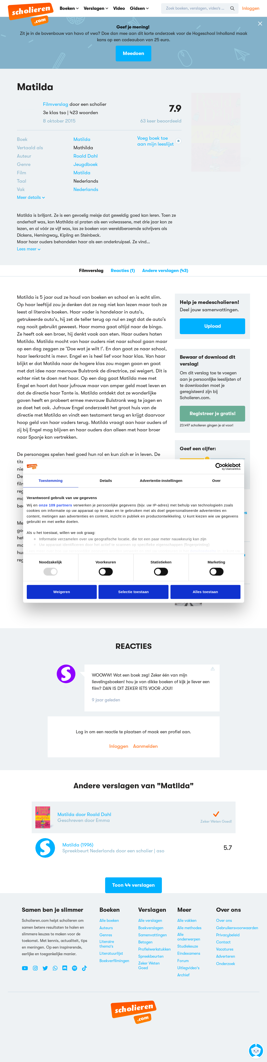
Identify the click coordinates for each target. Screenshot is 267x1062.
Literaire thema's (106, 944)
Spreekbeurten (151, 956)
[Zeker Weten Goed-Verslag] (216, 814)
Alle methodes (189, 928)
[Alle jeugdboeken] (85, 164)
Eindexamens (188, 953)
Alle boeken (109, 920)
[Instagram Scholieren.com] (37, 970)
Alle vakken (187, 920)
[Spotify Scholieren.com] (76, 970)
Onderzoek (225, 964)
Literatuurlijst (111, 953)
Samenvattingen (152, 935)
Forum (183, 961)
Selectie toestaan (133, 592)
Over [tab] (216, 480)
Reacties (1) (123, 270)
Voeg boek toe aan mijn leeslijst (159, 141)
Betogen (145, 942)
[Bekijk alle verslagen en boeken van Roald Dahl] (85, 156)
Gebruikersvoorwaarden (237, 928)
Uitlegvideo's (188, 968)
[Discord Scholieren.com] (66, 970)
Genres (105, 935)
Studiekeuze (187, 946)
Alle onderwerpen (188, 936)
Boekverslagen (150, 928)
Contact (223, 942)
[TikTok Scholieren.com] (84, 970)
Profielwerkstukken (154, 949)
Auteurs (106, 928)
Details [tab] (106, 480)
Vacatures (224, 949)
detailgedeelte (203, 551)
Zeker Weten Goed (149, 965)
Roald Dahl (85, 156)
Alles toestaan (205, 592)
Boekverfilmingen (114, 961)
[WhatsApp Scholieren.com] (57, 970)
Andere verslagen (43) (165, 270)
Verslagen (96, 8)
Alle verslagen (150, 920)
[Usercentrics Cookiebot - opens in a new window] (218, 466)
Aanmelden (145, 746)
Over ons (224, 920)
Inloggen (250, 8)
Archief (183, 975)
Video (119, 8)
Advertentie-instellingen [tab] (161, 480)
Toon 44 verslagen (133, 887)
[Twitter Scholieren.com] (47, 970)
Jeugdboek (85, 164)
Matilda (81, 139)
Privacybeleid (227, 935)
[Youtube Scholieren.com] (27, 970)
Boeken (69, 8)
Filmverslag (55, 104)
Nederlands (85, 189)
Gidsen (139, 8)
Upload (212, 326)
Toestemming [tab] (51, 480)
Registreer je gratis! (213, 413)
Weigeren (61, 592)
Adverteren (225, 956)
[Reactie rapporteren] (214, 669)
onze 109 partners (55, 505)
